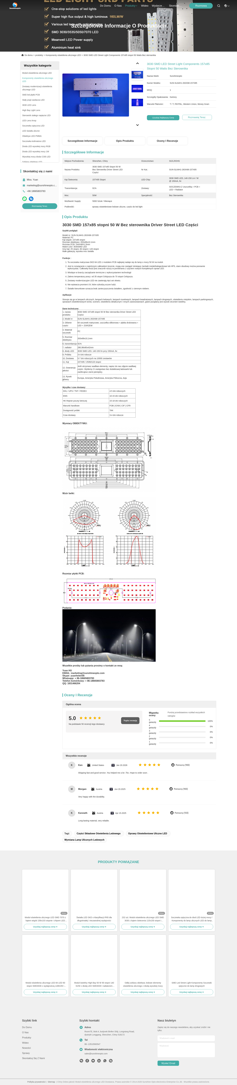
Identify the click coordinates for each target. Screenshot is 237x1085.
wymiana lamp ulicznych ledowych (84, 840)
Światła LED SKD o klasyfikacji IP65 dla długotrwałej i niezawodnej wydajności (94, 919)
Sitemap (51, 1082)
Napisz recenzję (130, 720)
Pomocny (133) (182, 813)
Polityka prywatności (36, 1082)
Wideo (144, 5)
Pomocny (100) (183, 765)
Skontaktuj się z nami (176, 5)
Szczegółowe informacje (82, 140)
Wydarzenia (159, 5)
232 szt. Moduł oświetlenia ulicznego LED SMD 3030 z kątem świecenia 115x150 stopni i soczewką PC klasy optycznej (143, 919)
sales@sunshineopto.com (96, 1053)
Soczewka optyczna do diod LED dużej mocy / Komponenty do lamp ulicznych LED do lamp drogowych (191, 919)
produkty (131, 5)
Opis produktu (125, 140)
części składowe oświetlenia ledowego (99, 833)
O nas (118, 5)
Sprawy (26, 1053)
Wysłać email (168, 1063)
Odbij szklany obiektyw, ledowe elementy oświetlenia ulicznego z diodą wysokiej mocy (143, 984)
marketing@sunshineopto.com (42, 185)
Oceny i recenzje (167, 140)
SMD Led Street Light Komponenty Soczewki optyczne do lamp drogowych (192, 984)
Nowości (26, 1048)
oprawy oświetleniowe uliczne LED (147, 833)
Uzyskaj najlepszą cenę (163, 118)
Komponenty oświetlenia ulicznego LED (63, 55)
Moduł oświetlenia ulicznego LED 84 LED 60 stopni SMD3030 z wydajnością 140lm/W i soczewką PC (45, 985)
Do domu (105, 5)
